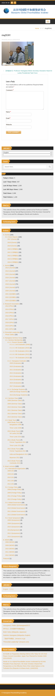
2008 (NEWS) (10, 542)
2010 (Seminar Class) (14, 407)
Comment (10, 90)
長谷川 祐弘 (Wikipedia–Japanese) (14, 632)
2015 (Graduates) (15, 383)
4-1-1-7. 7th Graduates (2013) (19, 357)
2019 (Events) (12, 246)
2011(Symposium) (13, 530)
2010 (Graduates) (15, 366)
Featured (6, 558)
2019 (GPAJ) (9, 326)
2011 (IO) (10, 480)
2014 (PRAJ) (9, 309)
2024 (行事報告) (12, 262)
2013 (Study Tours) (13, 461)
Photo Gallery (9, 334)
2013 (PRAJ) (9, 306)
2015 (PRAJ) (9, 312)
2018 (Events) (12, 242)
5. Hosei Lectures (9, 466)
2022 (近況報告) (10, 297)
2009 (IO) (10, 474)
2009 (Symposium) (13, 523)
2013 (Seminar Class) (14, 417)
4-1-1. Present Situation (15, 342)
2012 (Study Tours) (13, 449)
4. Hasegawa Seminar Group (13, 338)
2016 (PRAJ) (9, 316)
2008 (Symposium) (13, 520)
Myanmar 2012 (15, 457)
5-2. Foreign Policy (11, 487)
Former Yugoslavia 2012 (18, 451)
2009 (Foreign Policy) (14, 493)
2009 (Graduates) (15, 363)
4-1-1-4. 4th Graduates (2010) (19, 348)
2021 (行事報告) (12, 252)
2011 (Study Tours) (13, 440)
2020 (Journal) (10, 291)
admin (9, 39)
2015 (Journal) (10, 274)
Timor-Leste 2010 (15, 437)
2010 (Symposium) (13, 527)
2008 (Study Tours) (13, 422)
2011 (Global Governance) (16, 511)
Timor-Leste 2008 (15, 428)
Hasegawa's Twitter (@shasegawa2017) (16, 625)
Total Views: (7, 193)
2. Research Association (11, 304)
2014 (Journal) (10, 271)
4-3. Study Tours (10, 420)
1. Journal (6, 265)
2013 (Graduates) (15, 376)
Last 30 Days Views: (10, 185)
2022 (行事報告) (12, 255)
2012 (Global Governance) (16, 514)
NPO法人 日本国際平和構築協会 (14, 629)
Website (9, 124)
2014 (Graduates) (15, 379)
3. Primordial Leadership (11, 332)
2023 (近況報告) (10, 300)
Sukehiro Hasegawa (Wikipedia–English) (16, 635)
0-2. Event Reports (11, 237)
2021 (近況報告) (10, 294)
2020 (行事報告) (12, 249)
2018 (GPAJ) (9, 322)
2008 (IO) (10, 471)
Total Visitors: (8, 197)
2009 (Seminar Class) (14, 404)
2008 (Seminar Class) (14, 400)
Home (37, 28)
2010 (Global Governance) (16, 508)
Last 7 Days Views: (10, 182)
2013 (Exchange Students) (18, 395)
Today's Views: (8, 178)
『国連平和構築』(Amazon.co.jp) (14, 638)
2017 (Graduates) (15, 386)
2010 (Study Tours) (13, 431)
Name (8, 112)
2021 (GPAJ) (9, 329)
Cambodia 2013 (15, 463)
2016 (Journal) (10, 277)
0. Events (6, 235)
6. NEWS (6, 540)
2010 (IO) (10, 477)
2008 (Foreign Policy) (14, 489)
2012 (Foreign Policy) (14, 499)
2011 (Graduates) (15, 370)
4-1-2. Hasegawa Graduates (16, 361)
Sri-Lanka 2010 (15, 433)
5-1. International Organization (15, 468)
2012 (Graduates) (15, 373)
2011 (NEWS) (10, 552)
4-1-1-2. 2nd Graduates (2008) (20, 344)
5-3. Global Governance (13, 502)
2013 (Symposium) (13, 536)
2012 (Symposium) (13, 533)
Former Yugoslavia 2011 (18, 442)
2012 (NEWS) (10, 555)
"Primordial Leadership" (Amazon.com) (16, 642)
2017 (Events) (12, 239)
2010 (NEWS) (10, 548)
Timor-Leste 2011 (15, 445)
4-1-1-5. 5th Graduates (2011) (19, 351)
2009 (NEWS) (10, 545)
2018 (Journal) (10, 284)
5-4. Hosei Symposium (12, 518)
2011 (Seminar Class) (14, 410)
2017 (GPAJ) (9, 319)
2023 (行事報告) (12, 259)
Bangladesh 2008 (15, 424)
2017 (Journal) (10, 281)
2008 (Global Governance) (16, 505)
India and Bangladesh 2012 (19, 454)
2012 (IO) (10, 484)
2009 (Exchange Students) (18, 391)
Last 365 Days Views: (11, 189)
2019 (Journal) (10, 287)
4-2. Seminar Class (11, 398)
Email (8, 118)
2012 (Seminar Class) (14, 413)
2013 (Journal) (10, 268)
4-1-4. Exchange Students (16, 389)
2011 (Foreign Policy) (14, 496)
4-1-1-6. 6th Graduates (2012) (19, 354)
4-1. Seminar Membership (14, 340)
